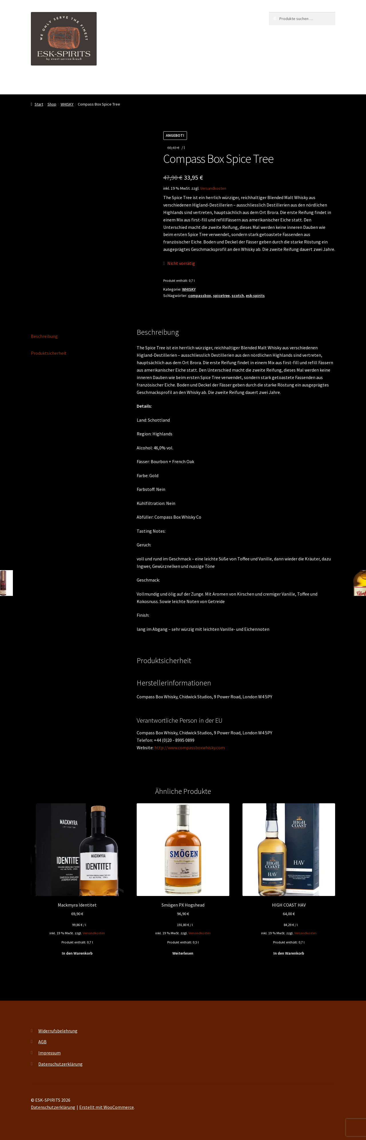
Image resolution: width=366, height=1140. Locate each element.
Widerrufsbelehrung (57, 1031)
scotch (238, 295)
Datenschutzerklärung (60, 1064)
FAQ (216, 83)
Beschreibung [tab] (44, 336)
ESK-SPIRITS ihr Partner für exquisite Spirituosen (79, 83)
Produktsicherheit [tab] (49, 353)
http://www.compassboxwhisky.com (189, 747)
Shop (165, 83)
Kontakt (238, 83)
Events (143, 83)
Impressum (49, 1053)
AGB (42, 1041)
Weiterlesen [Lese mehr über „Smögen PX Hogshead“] (182, 953)
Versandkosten (213, 188)
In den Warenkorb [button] (77, 953)
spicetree (221, 295)
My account (191, 83)
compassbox (199, 295)
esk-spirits (255, 295)
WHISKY (67, 104)
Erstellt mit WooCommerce (106, 1107)
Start (39, 104)
